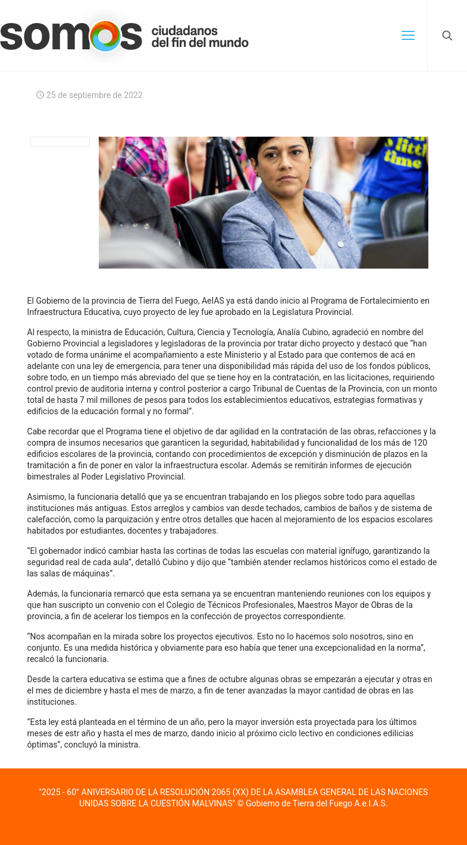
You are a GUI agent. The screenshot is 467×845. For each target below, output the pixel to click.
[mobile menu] (408, 36)
